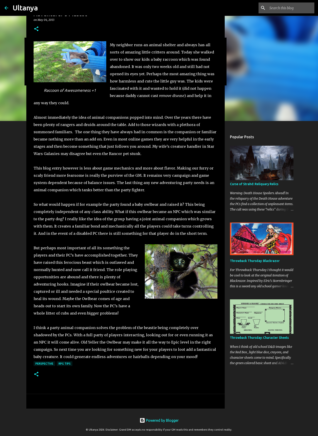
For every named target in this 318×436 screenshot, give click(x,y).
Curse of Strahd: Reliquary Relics (254, 184)
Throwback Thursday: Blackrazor (255, 261)
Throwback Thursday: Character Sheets (259, 337)
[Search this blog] (290, 7)
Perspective (44, 363)
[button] (36, 29)
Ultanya (25, 8)
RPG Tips (65, 363)
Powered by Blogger (159, 420)
